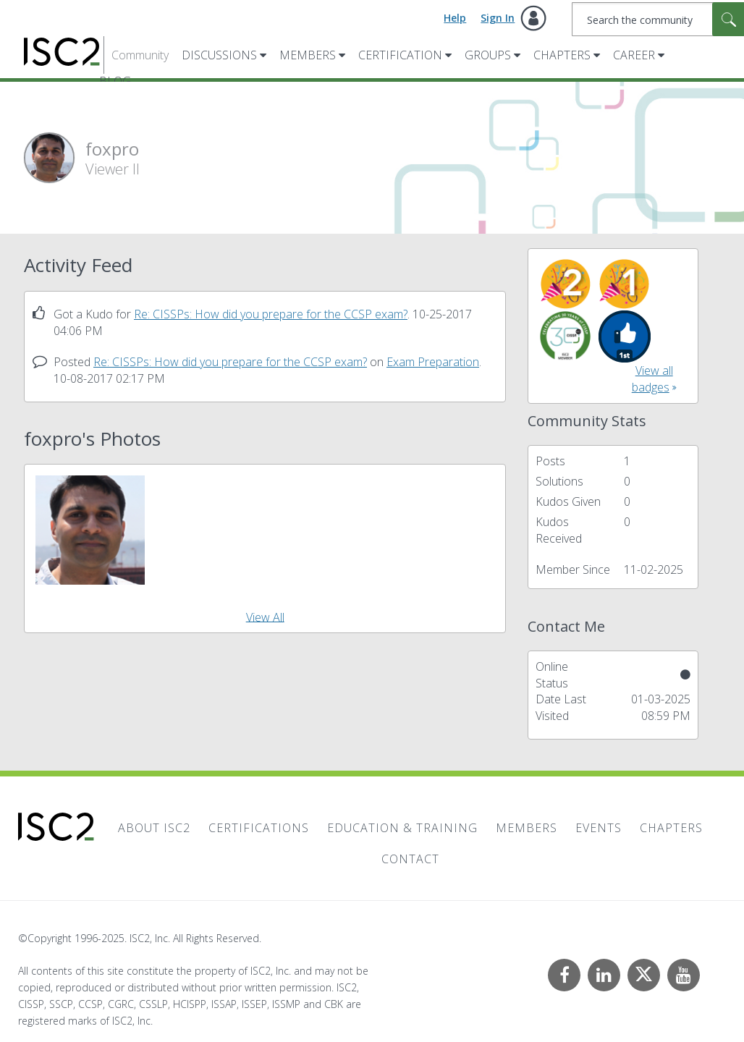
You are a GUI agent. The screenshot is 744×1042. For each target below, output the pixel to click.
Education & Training (402, 828)
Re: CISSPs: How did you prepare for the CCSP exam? (270, 314)
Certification (400, 55)
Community (140, 55)
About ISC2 (154, 828)
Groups (488, 55)
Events (598, 828)
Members (307, 55)
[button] (90, 530)
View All (265, 616)
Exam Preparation (432, 362)
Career (634, 55)
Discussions (219, 55)
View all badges (652, 379)
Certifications (258, 828)
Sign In (498, 18)
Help (455, 18)
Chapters (562, 55)
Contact (410, 859)
